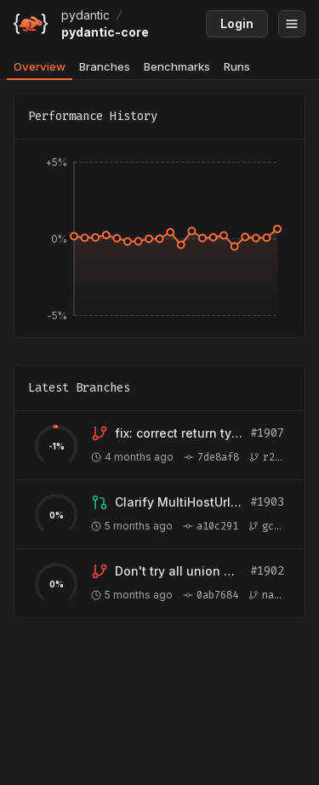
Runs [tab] (237, 66)
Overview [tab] (40, 66)
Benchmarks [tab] (177, 66)
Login (236, 23)
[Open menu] (291, 23)
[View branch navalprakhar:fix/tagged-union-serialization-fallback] (179, 571)
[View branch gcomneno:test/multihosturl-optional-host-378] (179, 502)
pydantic (85, 15)
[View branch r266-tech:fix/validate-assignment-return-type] (179, 433)
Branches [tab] (104, 66)
